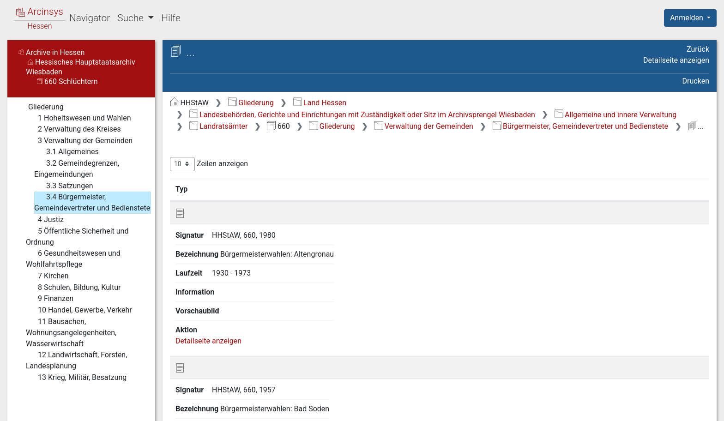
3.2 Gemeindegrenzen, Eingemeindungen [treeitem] (76, 168)
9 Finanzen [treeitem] (49, 298)
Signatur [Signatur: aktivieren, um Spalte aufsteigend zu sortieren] (228, 188)
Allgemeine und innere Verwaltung (616, 114)
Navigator (89, 18)
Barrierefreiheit (625, 408)
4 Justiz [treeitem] (45, 219)
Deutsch (55, 401)
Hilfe (170, 18)
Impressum (693, 408)
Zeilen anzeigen (209, 164)
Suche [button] (131, 18)
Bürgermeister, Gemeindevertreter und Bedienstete (580, 126)
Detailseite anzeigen (676, 60)
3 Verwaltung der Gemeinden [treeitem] (79, 140)
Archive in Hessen (51, 52)
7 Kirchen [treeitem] (47, 276)
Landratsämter (218, 126)
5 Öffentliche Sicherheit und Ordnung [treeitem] (77, 236)
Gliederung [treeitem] (40, 107)
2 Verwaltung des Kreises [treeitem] (73, 129)
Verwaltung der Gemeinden (423, 126)
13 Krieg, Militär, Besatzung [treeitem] (76, 377)
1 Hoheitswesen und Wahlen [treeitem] (78, 118)
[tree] (81, 241)
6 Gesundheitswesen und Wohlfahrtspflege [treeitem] (73, 258)
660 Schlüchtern (67, 81)
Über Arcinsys (486, 408)
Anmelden (687, 17)
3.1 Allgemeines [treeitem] (66, 151)
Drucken (695, 81)
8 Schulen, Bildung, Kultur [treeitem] (73, 287)
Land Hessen (319, 102)
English (21, 401)
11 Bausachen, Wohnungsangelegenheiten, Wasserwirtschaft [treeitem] (71, 332)
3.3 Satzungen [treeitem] (63, 186)
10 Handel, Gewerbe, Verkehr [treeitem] (79, 310)
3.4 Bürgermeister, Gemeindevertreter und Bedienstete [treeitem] (92, 202)
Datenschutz (554, 408)
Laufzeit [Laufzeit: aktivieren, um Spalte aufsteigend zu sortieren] (451, 188)
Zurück (698, 49)
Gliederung (251, 102)
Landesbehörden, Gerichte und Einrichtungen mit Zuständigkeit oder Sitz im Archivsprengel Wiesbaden (362, 114)
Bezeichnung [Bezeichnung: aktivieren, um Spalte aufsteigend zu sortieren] (319, 188)
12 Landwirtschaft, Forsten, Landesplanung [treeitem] (76, 359)
